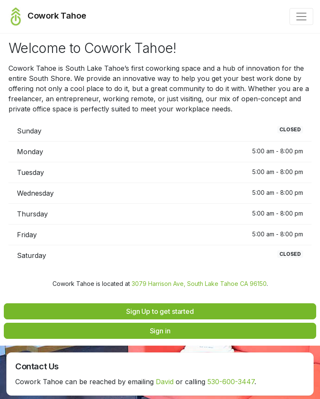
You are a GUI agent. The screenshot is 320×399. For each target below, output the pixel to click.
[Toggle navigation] (301, 16)
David (165, 381)
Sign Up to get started (159, 311)
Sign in (160, 331)
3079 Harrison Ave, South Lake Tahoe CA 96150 (199, 283)
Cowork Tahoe (46, 16)
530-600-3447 (230, 381)
